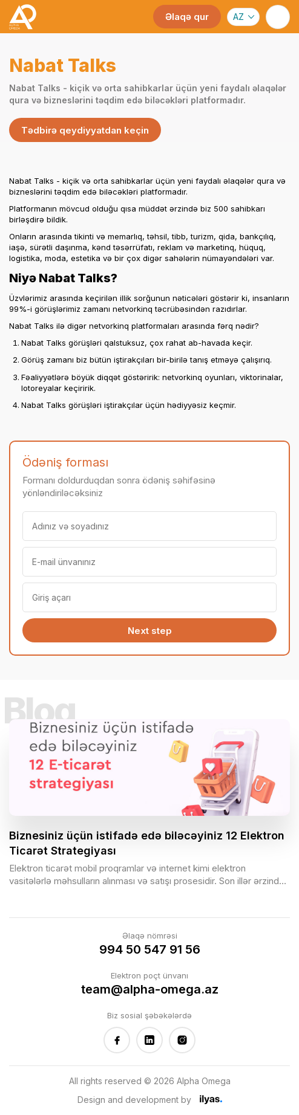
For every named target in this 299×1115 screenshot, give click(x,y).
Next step (150, 630)
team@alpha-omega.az (149, 989)
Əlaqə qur (187, 16)
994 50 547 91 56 (149, 949)
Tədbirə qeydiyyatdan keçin (85, 130)
